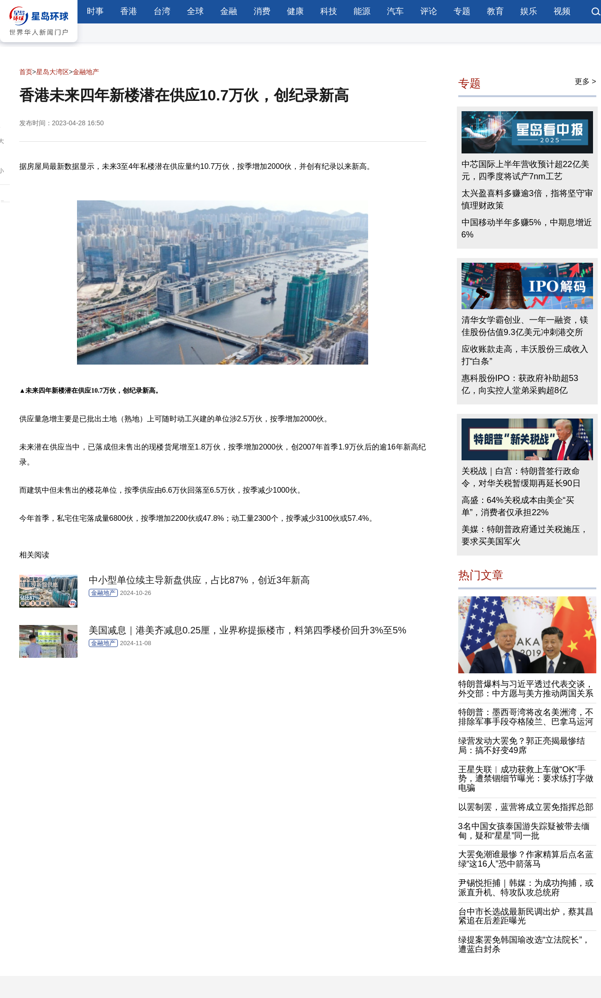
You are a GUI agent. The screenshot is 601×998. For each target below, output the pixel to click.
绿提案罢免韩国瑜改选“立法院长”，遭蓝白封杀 (524, 944)
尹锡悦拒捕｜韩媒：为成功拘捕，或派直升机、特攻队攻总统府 (525, 887)
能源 (362, 11)
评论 (428, 11)
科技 (328, 11)
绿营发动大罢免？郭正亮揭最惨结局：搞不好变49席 (521, 745)
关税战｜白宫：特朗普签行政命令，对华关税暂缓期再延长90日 (521, 477)
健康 (295, 11)
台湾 (162, 11)
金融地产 (86, 72)
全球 (195, 11)
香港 (128, 11)
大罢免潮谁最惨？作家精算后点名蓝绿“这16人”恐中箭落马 (525, 859)
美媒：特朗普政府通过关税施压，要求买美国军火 (525, 535)
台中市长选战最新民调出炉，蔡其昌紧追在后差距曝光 (525, 916)
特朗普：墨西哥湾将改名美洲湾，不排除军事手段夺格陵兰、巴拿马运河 (525, 717)
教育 (495, 11)
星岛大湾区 (52, 72)
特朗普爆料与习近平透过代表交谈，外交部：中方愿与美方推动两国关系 (525, 688)
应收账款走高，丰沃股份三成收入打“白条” (525, 355)
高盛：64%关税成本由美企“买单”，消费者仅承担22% (518, 506)
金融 (228, 11)
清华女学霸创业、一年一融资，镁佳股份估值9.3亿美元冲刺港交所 (525, 326)
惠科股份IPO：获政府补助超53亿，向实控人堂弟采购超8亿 (520, 384)
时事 (95, 11)
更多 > (585, 81)
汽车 (395, 11)
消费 (262, 11)
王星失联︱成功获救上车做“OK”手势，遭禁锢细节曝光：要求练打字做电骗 (525, 779)
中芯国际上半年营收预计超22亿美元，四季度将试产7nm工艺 (525, 170)
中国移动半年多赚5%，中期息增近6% (527, 228)
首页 (25, 72)
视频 (562, 11)
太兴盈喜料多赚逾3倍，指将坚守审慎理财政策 (527, 199)
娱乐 (528, 11)
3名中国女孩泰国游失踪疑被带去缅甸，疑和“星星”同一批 (524, 831)
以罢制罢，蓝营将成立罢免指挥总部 (525, 807)
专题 (462, 11)
